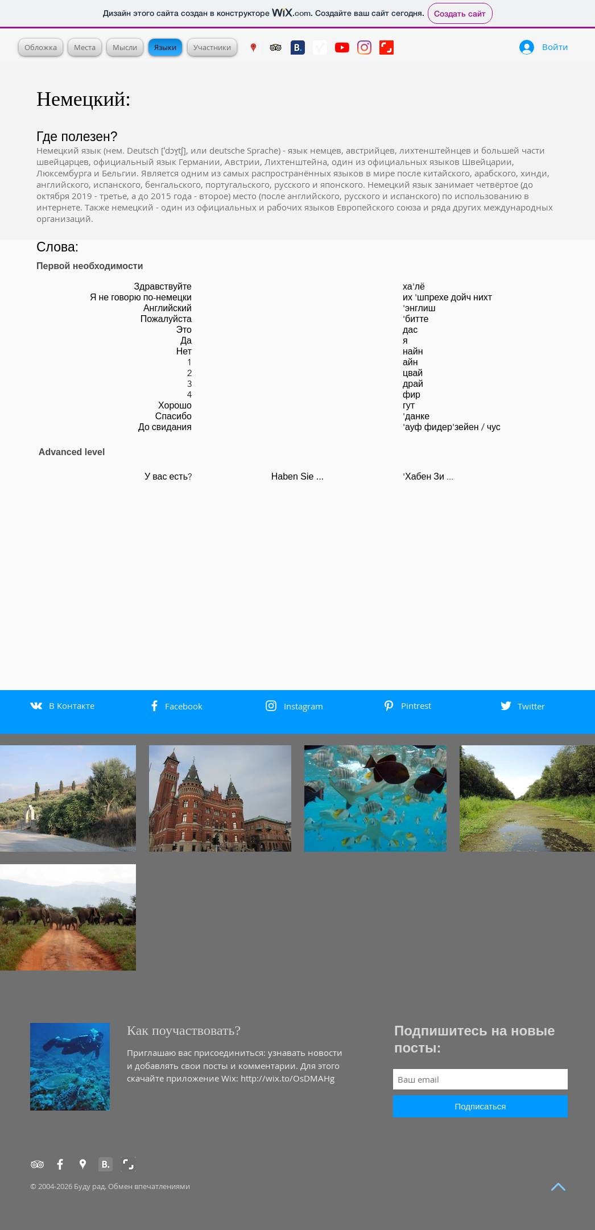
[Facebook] (60, 1164)
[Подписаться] (480, 1106)
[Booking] (105, 1164)
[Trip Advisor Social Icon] (275, 47)
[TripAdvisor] (37, 1164)
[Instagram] (364, 47)
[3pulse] (320, 47)
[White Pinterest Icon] (389, 706)
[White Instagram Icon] (271, 706)
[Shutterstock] (386, 47)
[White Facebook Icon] (154, 706)
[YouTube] (342, 47)
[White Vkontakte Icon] (36, 706)
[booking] (298, 47)
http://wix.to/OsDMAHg (287, 1078)
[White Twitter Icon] (506, 706)
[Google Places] (253, 47)
